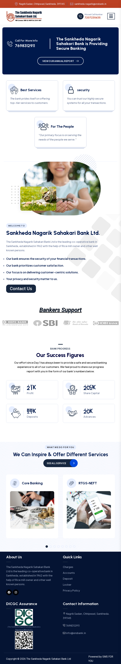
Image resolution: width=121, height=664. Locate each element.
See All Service (56, 463)
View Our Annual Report (58, 61)
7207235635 (93, 17)
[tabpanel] (32, 509)
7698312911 (25, 46)
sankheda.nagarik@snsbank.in (90, 4)
